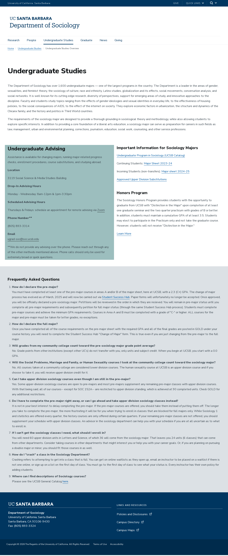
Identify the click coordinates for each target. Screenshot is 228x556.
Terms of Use (100, 545)
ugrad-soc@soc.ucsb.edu (23, 240)
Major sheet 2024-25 (175, 172)
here (65, 482)
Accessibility (116, 545)
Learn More (124, 235)
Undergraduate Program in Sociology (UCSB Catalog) (151, 156)
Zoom (101, 211)
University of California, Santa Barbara (29, 3)
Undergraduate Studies (58, 40)
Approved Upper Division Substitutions (142, 180)
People (31, 40)
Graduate (86, 40)
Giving (118, 40)
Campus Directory (128, 523)
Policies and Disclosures (132, 515)
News (103, 40)
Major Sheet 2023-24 (158, 164)
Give (176, 3)
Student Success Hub (116, 298)
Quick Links (193, 3)
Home (11, 49)
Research (13, 40)
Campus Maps (126, 531)
